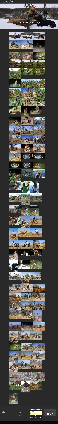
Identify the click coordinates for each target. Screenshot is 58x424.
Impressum (3, 410)
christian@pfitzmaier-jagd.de (22, 415)
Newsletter (3, 409)
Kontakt (44, 1)
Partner (51, 1)
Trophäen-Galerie (31, 1)
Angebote (26, 1)
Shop (47, 1)
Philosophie (40, 1)
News (36, 1)
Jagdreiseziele (21, 1)
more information (38, 417)
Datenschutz (3, 412)
